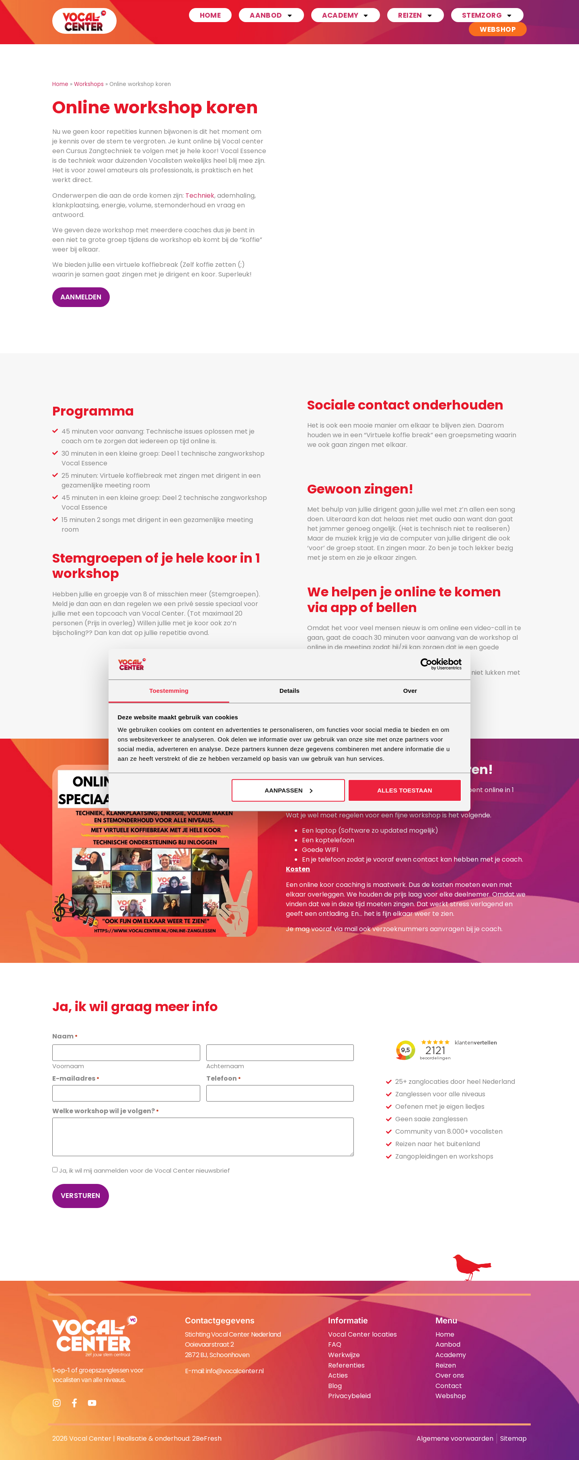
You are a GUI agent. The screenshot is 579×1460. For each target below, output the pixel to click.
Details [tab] (289, 690)
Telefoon (223, 1078)
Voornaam (68, 1065)
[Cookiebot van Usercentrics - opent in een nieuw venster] (426, 664)
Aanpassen (288, 790)
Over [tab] (410, 690)
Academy (346, 15)
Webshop (498, 29)
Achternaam (225, 1065)
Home (210, 15)
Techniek (199, 195)
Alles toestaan (404, 790)
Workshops (89, 84)
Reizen (415, 15)
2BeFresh (207, 1438)
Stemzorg (487, 15)
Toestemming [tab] (169, 690)
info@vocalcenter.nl (235, 1371)
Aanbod (271, 15)
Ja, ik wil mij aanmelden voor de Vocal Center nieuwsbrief (144, 1170)
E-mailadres (75, 1078)
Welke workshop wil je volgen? (105, 1111)
